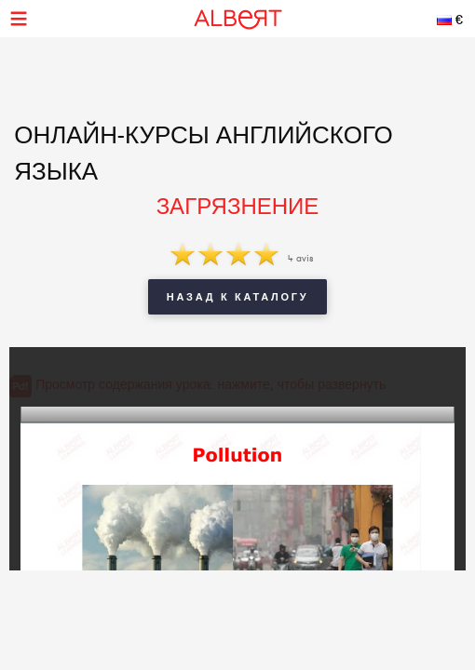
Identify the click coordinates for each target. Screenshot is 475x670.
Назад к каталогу (237, 296)
